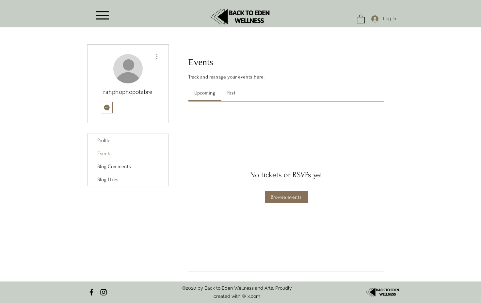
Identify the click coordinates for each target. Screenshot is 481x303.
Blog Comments (114, 166)
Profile (103, 140)
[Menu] (102, 15)
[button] (361, 18)
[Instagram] (103, 292)
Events (104, 153)
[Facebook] (91, 292)
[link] (205, 93)
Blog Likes (108, 179)
